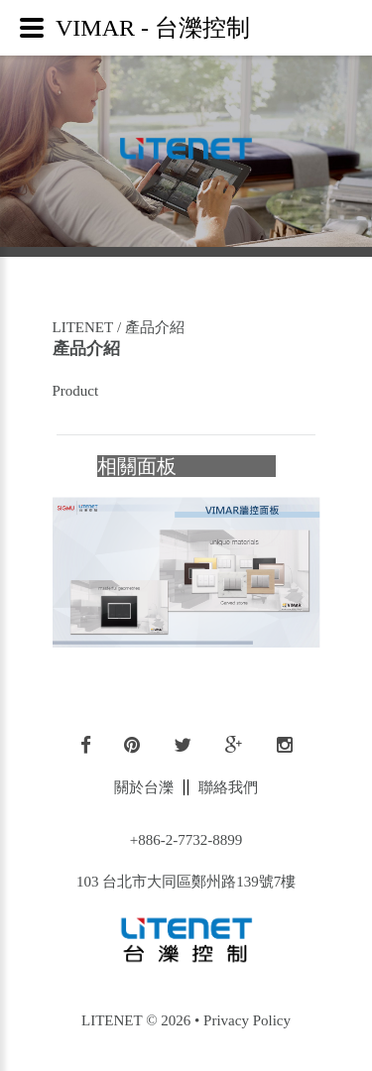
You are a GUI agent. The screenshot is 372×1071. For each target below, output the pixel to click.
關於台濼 (144, 787)
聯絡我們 (228, 787)
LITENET (83, 327)
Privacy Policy (247, 1020)
